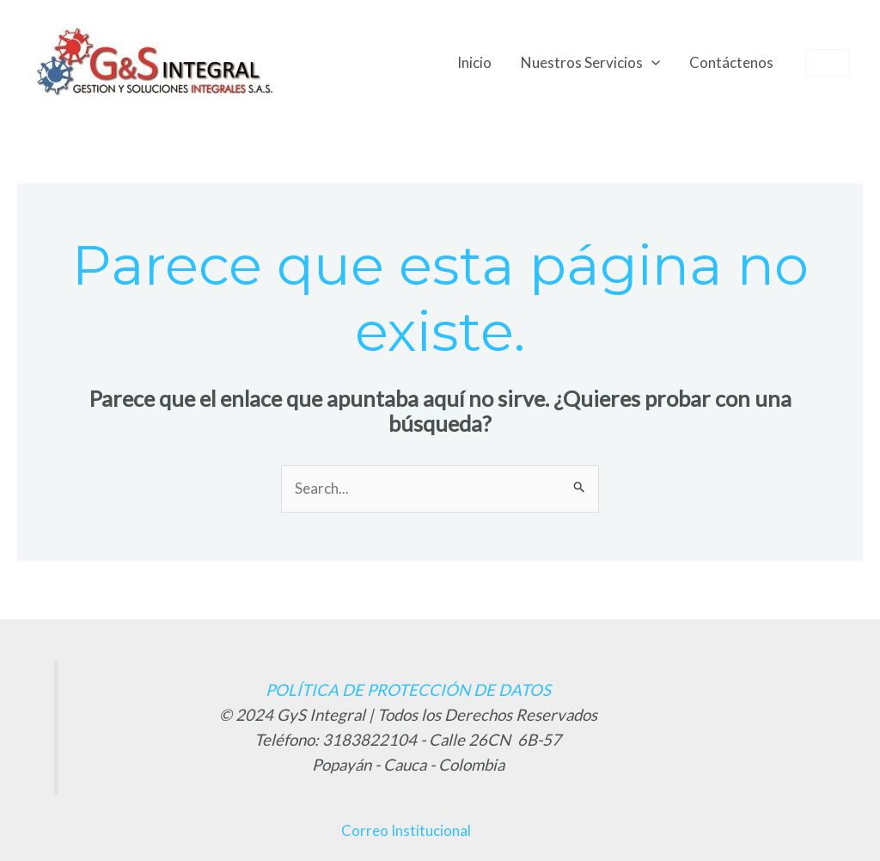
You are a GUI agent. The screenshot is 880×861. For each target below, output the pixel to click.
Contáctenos (731, 62)
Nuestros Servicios (590, 63)
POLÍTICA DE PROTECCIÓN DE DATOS (408, 689)
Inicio (474, 62)
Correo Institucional (406, 830)
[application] (651, 63)
